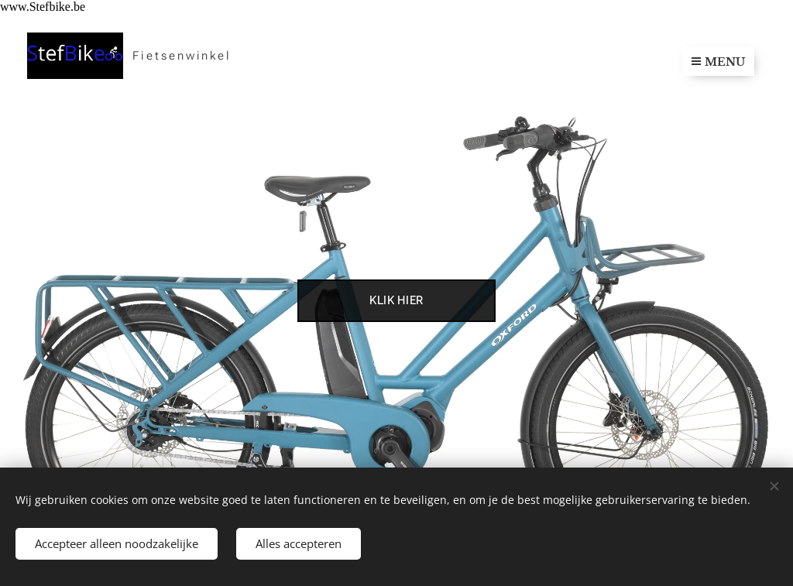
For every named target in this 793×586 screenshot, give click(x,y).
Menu (718, 62)
